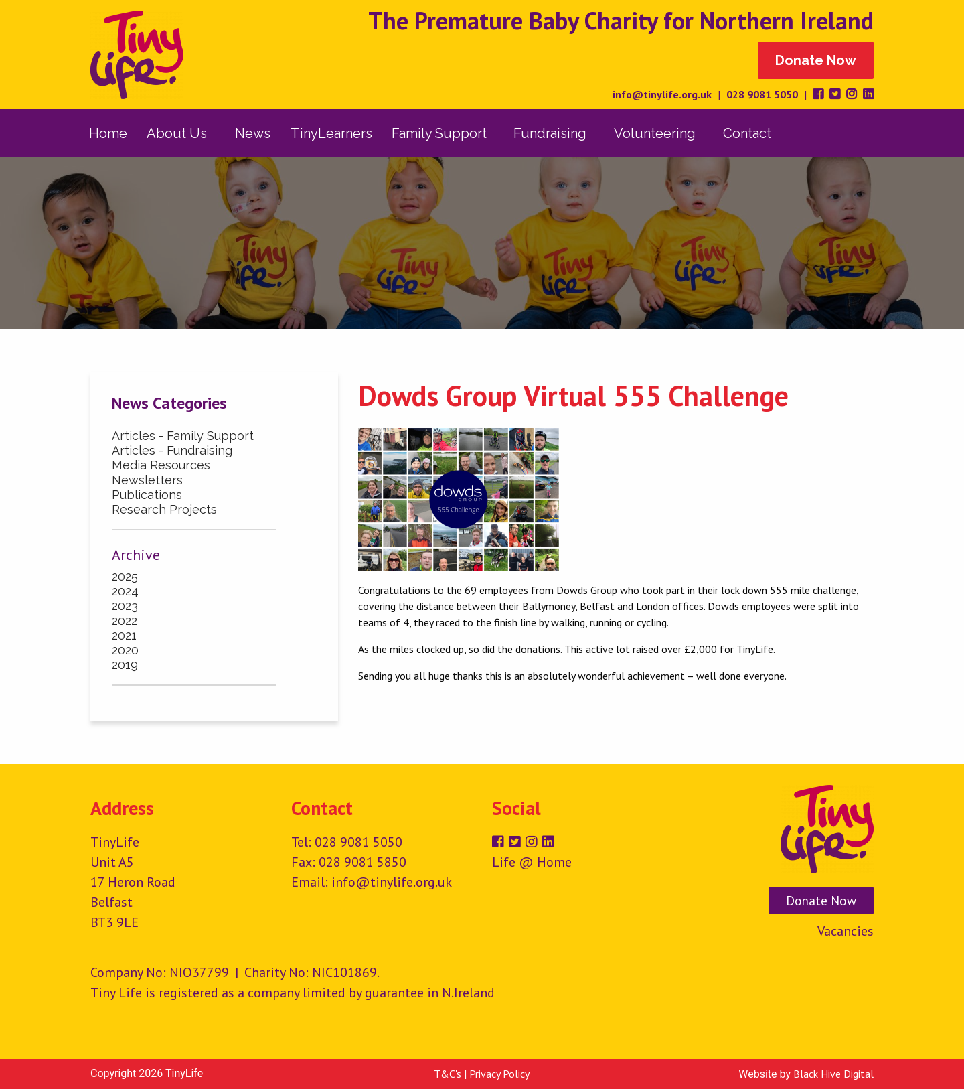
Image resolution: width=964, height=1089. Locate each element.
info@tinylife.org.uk (662, 94)
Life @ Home (532, 862)
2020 (125, 650)
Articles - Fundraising (172, 450)
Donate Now (815, 60)
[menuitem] (108, 133)
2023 (125, 606)
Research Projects (164, 509)
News (252, 133)
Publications (147, 495)
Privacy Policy (499, 1073)
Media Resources (161, 465)
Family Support (439, 133)
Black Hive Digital (833, 1073)
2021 (124, 635)
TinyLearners (331, 133)
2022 (124, 620)
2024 (125, 591)
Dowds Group (586, 590)
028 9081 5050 (762, 94)
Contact (747, 133)
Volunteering (655, 133)
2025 (125, 576)
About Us (177, 133)
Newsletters (147, 480)
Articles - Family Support (183, 436)
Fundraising (549, 133)
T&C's (447, 1073)
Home (108, 133)
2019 (125, 665)
